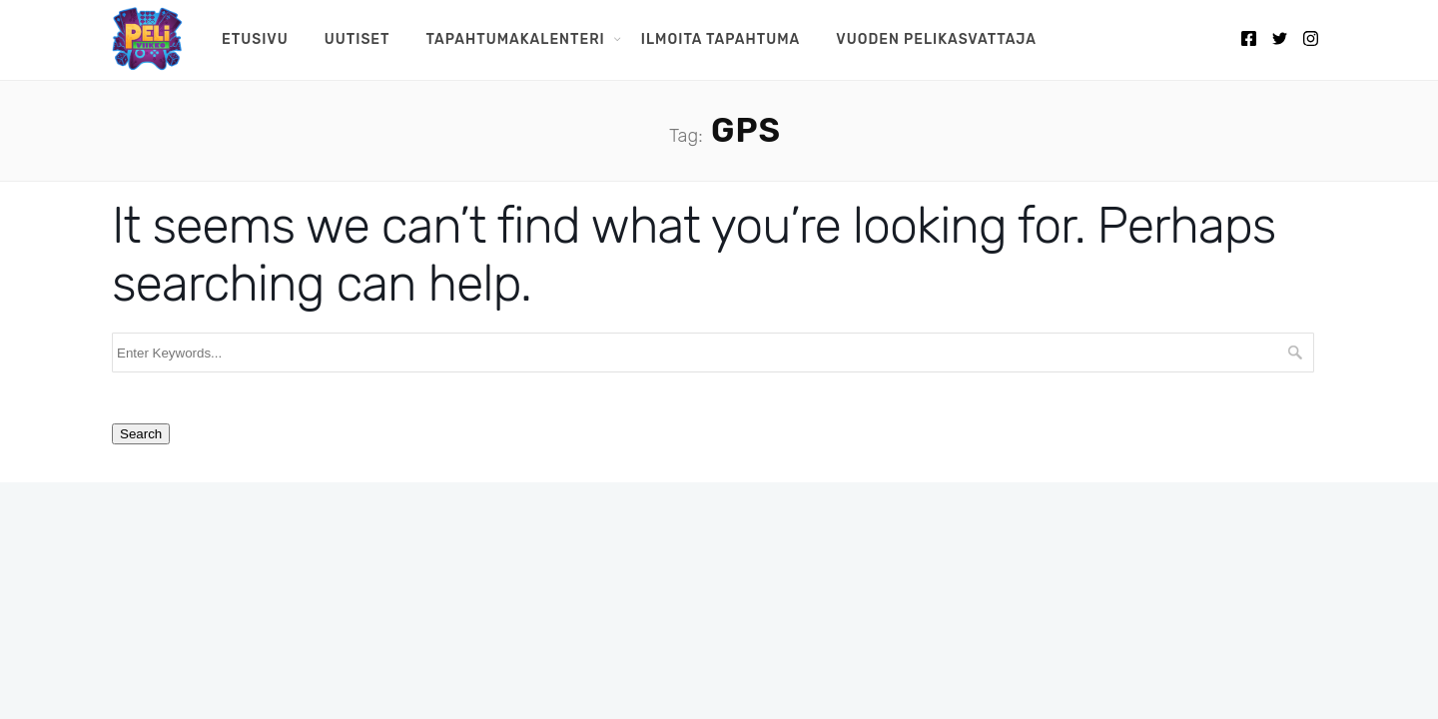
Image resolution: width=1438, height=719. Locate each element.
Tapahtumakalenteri (515, 39)
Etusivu (255, 39)
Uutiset (357, 39)
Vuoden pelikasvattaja (936, 39)
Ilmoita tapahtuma (720, 39)
